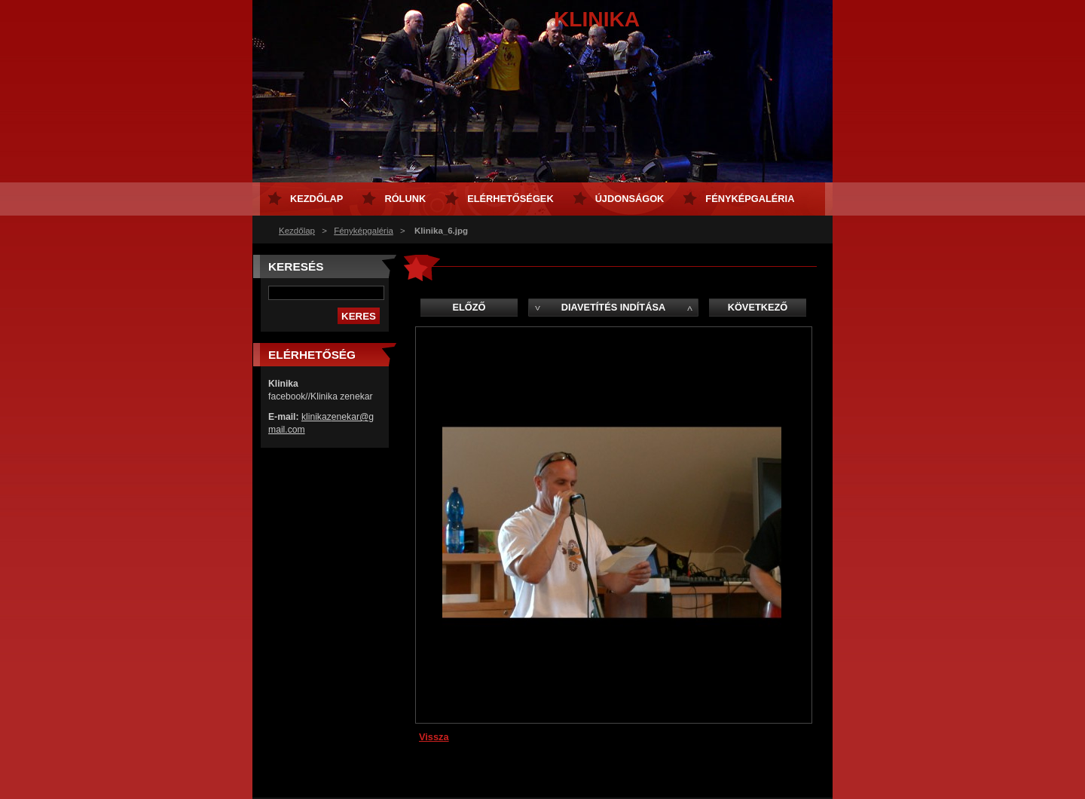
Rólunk (405, 198)
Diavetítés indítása (613, 307)
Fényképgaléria (363, 230)
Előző (468, 307)
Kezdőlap (297, 230)
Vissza (434, 736)
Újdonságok (630, 198)
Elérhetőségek (510, 198)
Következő (758, 307)
